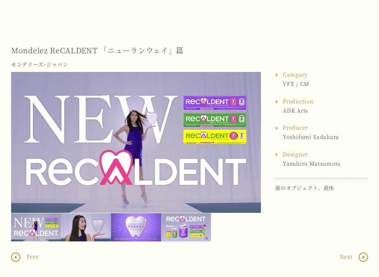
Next (248, 142)
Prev (32, 256)
